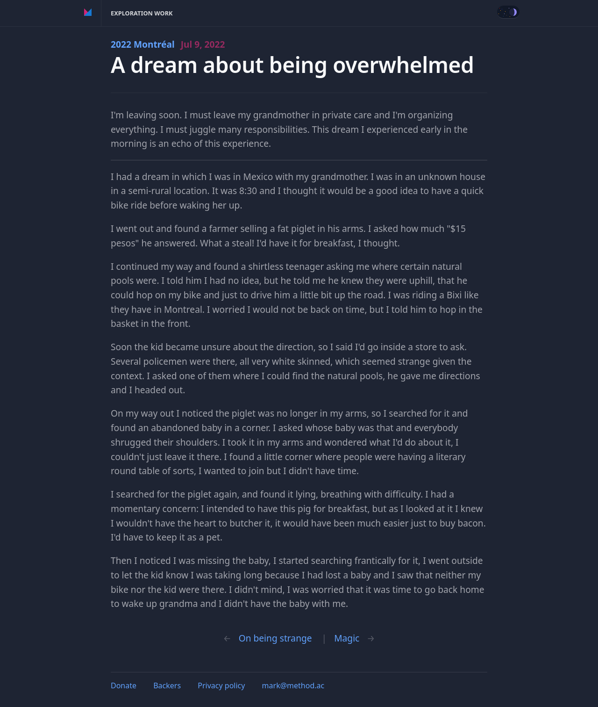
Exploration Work (142, 13)
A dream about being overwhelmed (292, 64)
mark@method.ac (293, 685)
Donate (123, 685)
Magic (346, 638)
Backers (167, 685)
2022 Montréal (168, 44)
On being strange (275, 638)
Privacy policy (221, 685)
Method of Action (88, 13)
